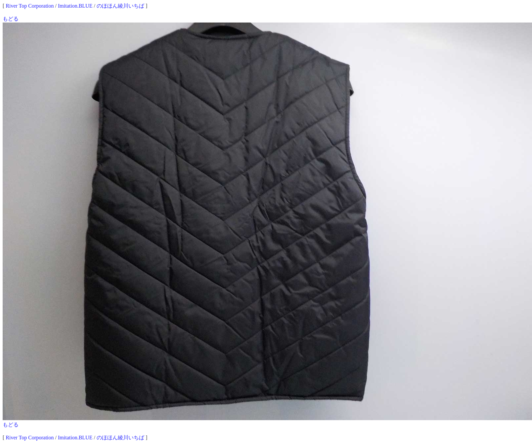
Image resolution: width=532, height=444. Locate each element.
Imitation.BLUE (75, 6)
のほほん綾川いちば (120, 6)
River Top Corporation (30, 6)
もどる (11, 19)
